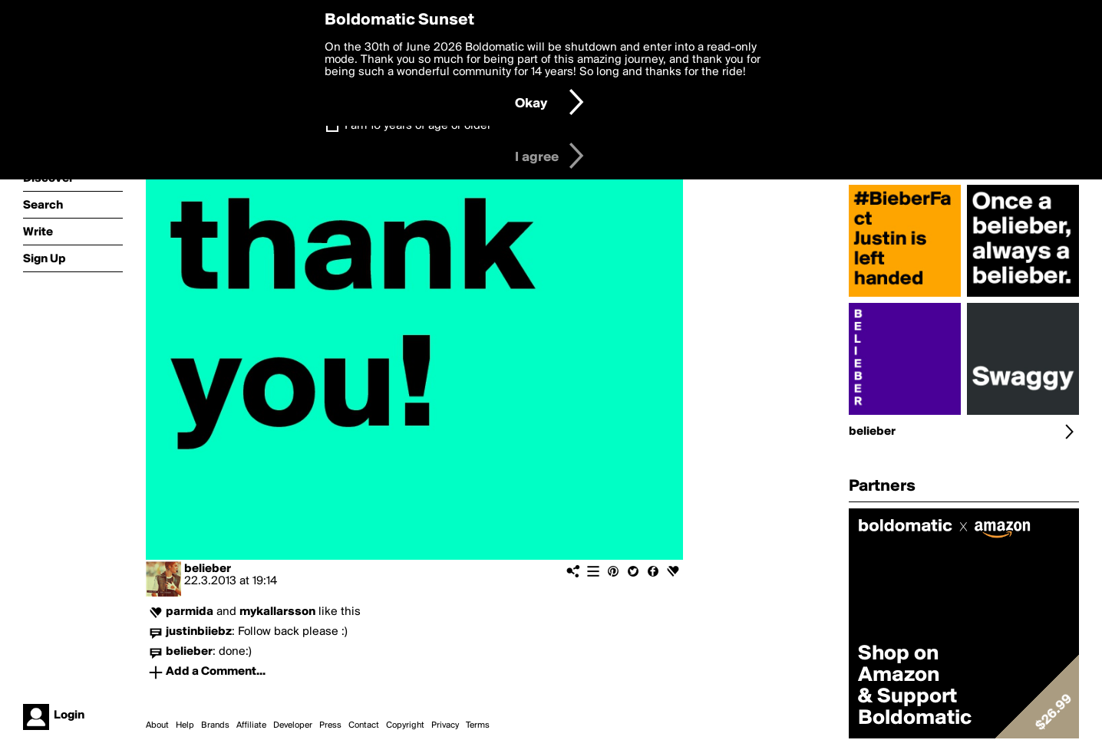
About (157, 725)
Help (185, 725)
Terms (478, 725)
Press (330, 725)
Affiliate (251, 725)
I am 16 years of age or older (418, 126)
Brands (215, 725)
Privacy (445, 725)
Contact (363, 725)
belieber (207, 569)
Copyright (405, 725)
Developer (292, 725)
